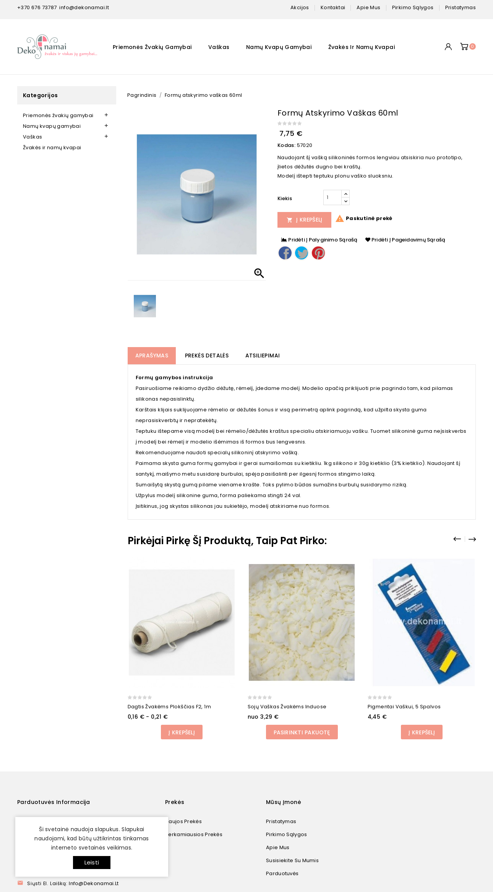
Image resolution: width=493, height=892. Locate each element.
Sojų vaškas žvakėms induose (287, 706)
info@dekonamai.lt (84, 7)
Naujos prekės (183, 821)
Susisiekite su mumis (292, 860)
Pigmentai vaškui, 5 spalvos (404, 706)
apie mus (368, 7)
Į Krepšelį (305, 219)
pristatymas (460, 7)
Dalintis (285, 252)
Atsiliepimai (262, 355)
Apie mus (277, 847)
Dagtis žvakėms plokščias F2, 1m (169, 706)
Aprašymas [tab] (152, 355)
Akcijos (299, 7)
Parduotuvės (282, 873)
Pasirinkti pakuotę (302, 732)
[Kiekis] (332, 197)
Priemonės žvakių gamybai (152, 47)
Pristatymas (281, 821)
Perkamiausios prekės (193, 834)
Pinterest (318, 252)
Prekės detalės (207, 355)
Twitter (301, 252)
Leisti (91, 862)
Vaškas (218, 47)
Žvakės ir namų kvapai (361, 47)
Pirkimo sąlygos (286, 834)
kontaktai (333, 7)
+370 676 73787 (37, 7)
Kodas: (286, 145)
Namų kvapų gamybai (278, 47)
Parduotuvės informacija (53, 802)
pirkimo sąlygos (413, 7)
